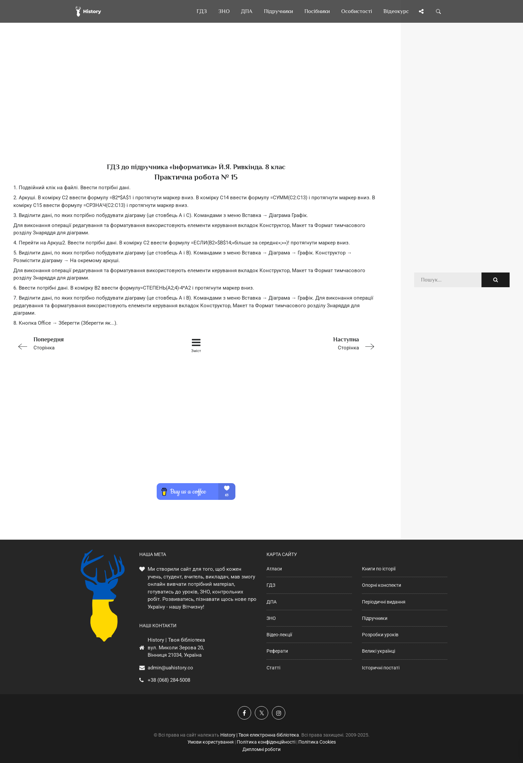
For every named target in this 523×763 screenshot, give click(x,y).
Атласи (274, 568)
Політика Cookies (317, 742)
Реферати (277, 651)
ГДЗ (271, 585)
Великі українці (378, 651)
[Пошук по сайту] (438, 11)
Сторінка (86, 343)
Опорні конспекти (381, 585)
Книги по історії (378, 568)
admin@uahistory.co (170, 668)
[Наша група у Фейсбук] (244, 713)
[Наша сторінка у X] (261, 713)
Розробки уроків (380, 634)
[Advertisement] (196, 103)
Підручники (374, 618)
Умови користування (211, 742)
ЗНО (271, 618)
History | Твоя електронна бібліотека (259, 735)
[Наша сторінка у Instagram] (278, 713)
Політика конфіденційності (266, 742)
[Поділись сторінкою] (421, 11)
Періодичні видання (383, 602)
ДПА (272, 602)
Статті (273, 667)
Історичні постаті (380, 667)
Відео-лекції (279, 634)
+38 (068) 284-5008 (169, 680)
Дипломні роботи (261, 749)
